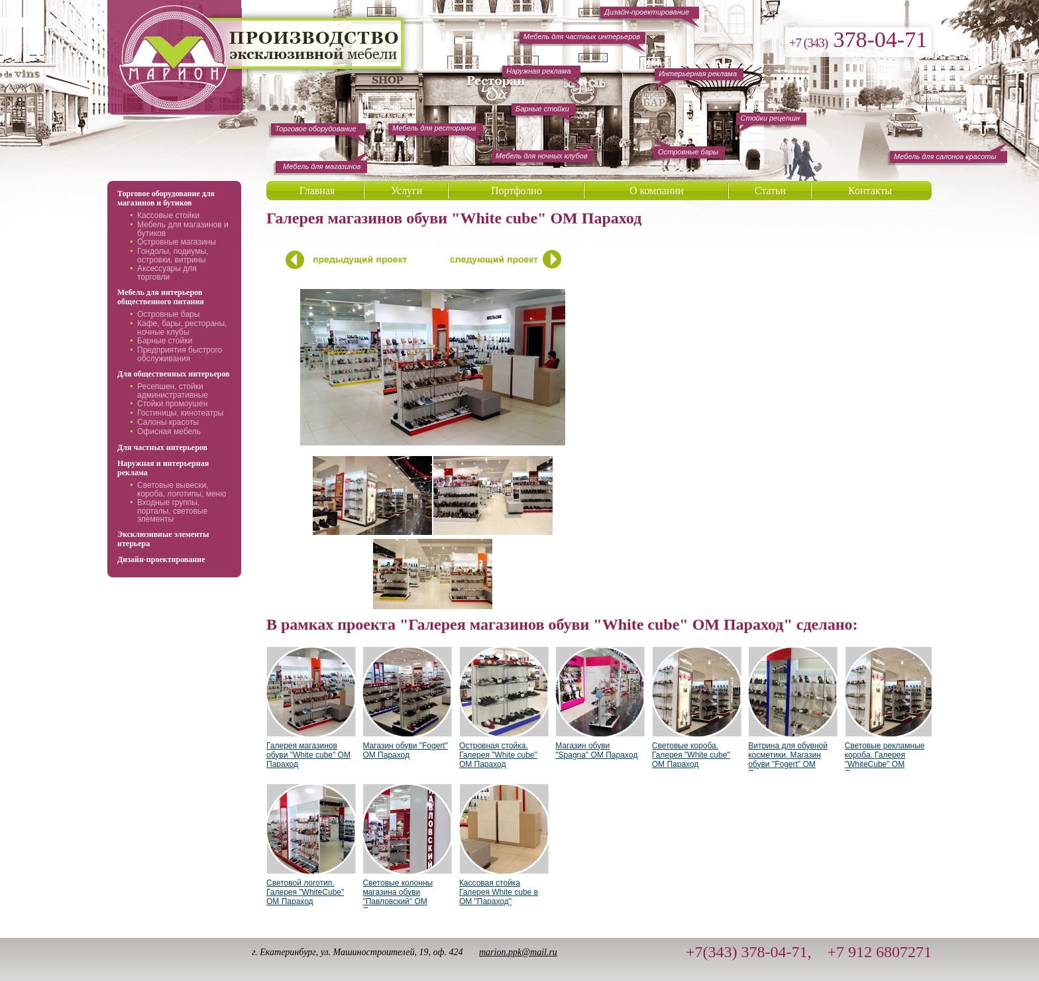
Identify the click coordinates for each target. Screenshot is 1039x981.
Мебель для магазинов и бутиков (183, 229)
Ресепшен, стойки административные (172, 391)
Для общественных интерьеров (173, 373)
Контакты (870, 190)
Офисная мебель (169, 431)
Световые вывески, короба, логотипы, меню (181, 489)
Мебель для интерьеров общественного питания (160, 297)
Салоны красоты (168, 422)
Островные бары (168, 314)
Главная (317, 190)
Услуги (407, 190)
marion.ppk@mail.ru (518, 952)
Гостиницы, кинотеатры (180, 413)
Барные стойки (164, 340)
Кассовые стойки (168, 215)
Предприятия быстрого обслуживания (179, 354)
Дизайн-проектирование (161, 559)
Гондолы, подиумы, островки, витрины (172, 255)
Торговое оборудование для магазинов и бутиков (166, 198)
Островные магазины (176, 242)
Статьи (770, 190)
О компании (656, 190)
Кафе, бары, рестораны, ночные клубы (182, 328)
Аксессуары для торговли (167, 273)
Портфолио (516, 190)
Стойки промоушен (172, 403)
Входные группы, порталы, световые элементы (172, 511)
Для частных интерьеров (162, 447)
